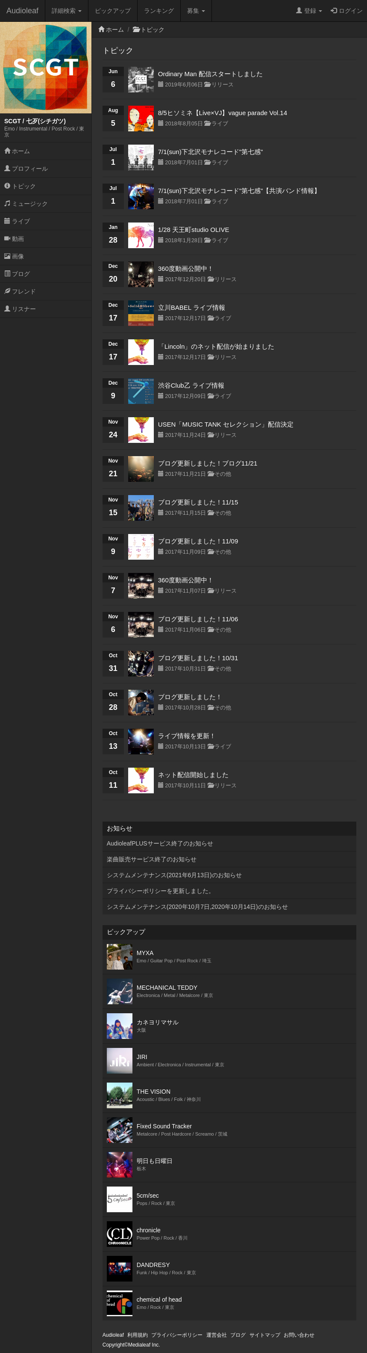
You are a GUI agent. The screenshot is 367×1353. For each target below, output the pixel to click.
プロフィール (26, 168)
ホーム (17, 151)
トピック (20, 186)
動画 (14, 238)
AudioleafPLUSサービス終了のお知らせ (160, 843)
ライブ (17, 221)
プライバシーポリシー (177, 1335)
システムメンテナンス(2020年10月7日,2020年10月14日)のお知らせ (197, 906)
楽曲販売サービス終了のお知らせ (152, 859)
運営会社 (216, 1335)
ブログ (17, 273)
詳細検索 (67, 10)
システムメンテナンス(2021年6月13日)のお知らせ (174, 875)
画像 (14, 256)
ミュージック (26, 203)
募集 (196, 10)
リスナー (20, 309)
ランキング (159, 10)
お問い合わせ (299, 1335)
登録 (309, 10)
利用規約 (137, 1335)
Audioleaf (22, 10)
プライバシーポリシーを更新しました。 (160, 890)
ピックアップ (113, 10)
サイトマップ (265, 1335)
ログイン (347, 10)
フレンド (20, 291)
